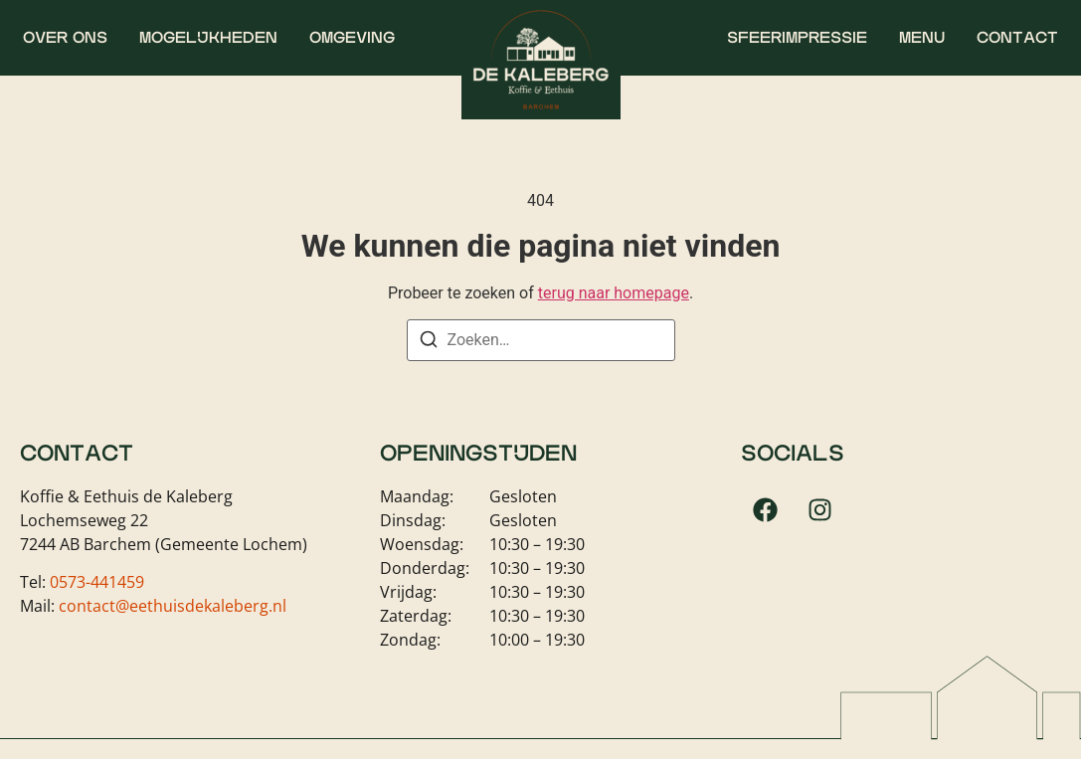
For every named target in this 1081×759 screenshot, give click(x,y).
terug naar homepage (613, 293)
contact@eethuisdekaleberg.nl (172, 606)
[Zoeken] (428, 342)
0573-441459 (97, 582)
